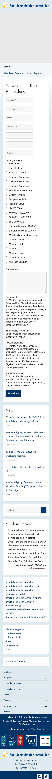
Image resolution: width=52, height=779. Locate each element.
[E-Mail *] (19, 118)
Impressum (38, 73)
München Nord (15, 253)
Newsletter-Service (15, 661)
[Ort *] (19, 144)
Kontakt (30, 73)
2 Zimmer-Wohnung (17, 181)
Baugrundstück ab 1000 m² (21, 231)
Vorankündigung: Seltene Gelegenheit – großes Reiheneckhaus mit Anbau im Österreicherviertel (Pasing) (25, 436)
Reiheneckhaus (15, 204)
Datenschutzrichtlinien (16, 334)
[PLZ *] (19, 135)
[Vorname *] (19, 100)
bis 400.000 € (14, 208)
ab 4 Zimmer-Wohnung (19, 190)
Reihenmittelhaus (16, 172)
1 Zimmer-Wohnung (17, 177)
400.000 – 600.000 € (17, 213)
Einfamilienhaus (15, 195)
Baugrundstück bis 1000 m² (21, 226)
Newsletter (8, 73)
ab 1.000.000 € (15, 222)
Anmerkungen (12, 269)
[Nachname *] (19, 109)
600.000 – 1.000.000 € (18, 217)
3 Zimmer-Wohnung (17, 186)
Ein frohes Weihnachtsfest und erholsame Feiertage (21, 453)
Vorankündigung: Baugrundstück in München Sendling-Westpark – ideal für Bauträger (24, 486)
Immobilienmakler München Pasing (23, 597)
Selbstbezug (13, 164)
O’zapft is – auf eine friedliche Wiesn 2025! (25, 469)
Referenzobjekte (14, 637)
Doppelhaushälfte (16, 199)
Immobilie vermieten (12, 689)
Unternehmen (12, 645)
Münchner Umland (16, 257)
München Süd (14, 244)
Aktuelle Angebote (15, 629)
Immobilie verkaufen (12, 683)
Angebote (8, 677)
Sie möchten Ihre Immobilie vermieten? (25, 617)
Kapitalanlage (14, 168)
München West (15, 239)
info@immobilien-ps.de (26, 760)
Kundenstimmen (13, 633)
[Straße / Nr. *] (19, 127)
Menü (7, 67)
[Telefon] (19, 153)
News (6, 694)
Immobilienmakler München (20, 582)
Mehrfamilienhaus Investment (22, 235)
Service (9, 641)
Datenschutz (20, 73)
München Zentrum (16, 262)
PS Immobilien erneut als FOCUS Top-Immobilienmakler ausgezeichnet (25, 419)
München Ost (14, 248)
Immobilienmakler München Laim (22, 586)
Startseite (8, 672)
